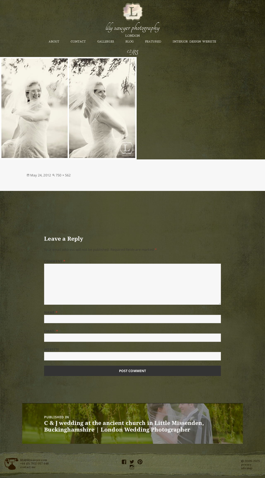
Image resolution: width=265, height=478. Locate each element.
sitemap (246, 468)
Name (51, 312)
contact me (28, 467)
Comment (54, 261)
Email (51, 331)
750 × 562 (63, 175)
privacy (246, 464)
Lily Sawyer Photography (132, 27)
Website (51, 349)
